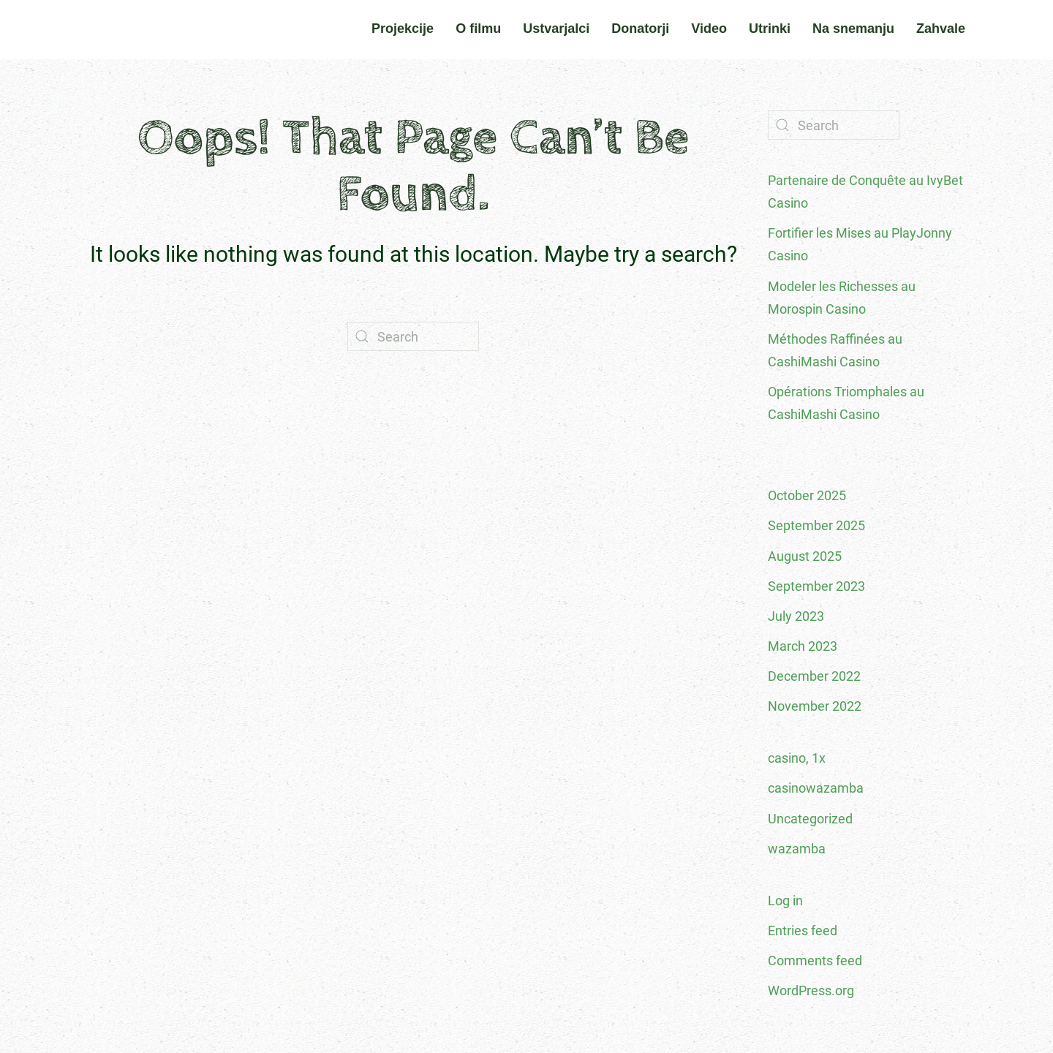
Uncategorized (810, 818)
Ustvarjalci (556, 28)
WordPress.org (811, 990)
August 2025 (805, 556)
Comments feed (815, 960)
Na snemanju (853, 28)
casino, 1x (797, 758)
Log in (785, 900)
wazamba (797, 848)
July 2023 (796, 616)
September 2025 (816, 525)
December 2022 (814, 676)
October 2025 (807, 495)
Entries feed (802, 930)
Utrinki (769, 28)
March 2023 (802, 646)
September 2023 (816, 586)
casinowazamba (816, 788)
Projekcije (402, 28)
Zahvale (940, 28)
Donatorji (640, 28)
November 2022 (814, 706)
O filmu (478, 28)
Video (709, 28)
